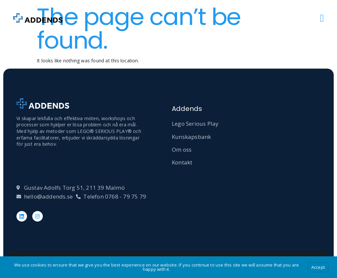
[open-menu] (322, 18)
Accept (318, 267)
